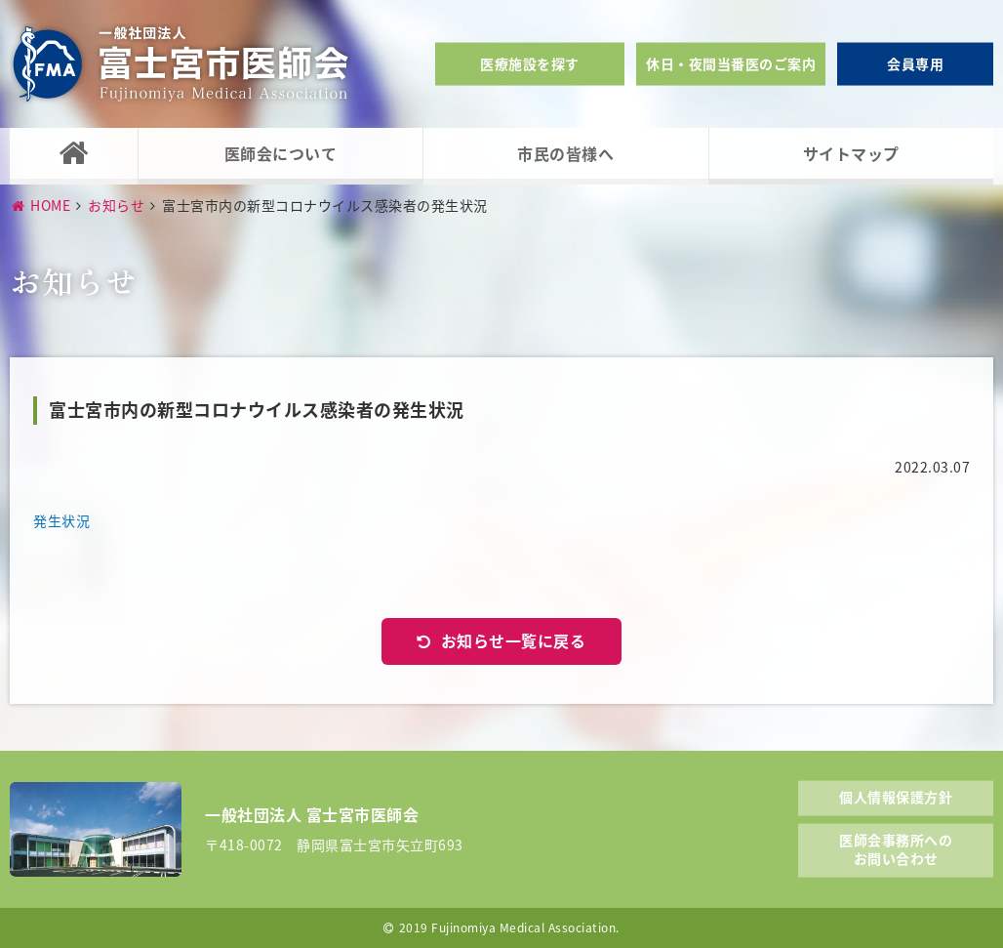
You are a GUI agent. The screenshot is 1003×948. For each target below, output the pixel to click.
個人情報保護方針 (895, 796)
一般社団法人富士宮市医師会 (180, 63)
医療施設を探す (530, 63)
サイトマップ (851, 153)
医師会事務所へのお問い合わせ (895, 848)
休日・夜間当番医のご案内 (731, 63)
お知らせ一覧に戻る (513, 640)
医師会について (281, 153)
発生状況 (61, 520)
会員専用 (915, 63)
